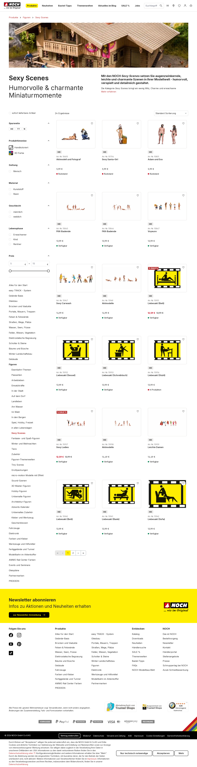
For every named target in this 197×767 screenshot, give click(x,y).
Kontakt (166, 647)
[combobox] (151, 5)
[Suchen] (161, 5)
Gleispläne (14, 570)
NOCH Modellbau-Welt (143, 670)
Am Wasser (17, 406)
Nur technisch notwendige (134, 753)
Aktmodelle (108, 303)
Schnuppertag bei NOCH (175, 665)
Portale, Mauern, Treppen (22, 311)
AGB (130, 736)
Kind (15, 239)
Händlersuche (139, 647)
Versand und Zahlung (116, 736)
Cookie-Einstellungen (155, 736)
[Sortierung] (171, 113)
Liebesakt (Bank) (111, 519)
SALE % (136, 652)
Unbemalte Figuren (21, 496)
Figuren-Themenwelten (23, 459)
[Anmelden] (185, 6)
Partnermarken (16, 575)
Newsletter (168, 643)
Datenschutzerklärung (18, 764)
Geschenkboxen (19, 523)
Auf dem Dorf (18, 396)
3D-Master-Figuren (21, 486)
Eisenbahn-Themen (21, 369)
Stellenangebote (171, 656)
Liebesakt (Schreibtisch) (114, 375)
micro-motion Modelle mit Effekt (27, 475)
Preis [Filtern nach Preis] (29, 256)
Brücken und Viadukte (20, 306)
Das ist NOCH (169, 634)
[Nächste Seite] (78, 552)
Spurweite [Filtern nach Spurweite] (29, 123)
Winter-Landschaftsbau (20, 354)
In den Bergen (18, 417)
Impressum (139, 736)
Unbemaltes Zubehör (22, 512)
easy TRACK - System (20, 290)
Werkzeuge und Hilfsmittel (22, 544)
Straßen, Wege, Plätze (20, 322)
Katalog (135, 634)
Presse (166, 661)
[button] (108, 91)
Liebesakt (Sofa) (156, 519)
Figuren (13, 364)
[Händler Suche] (173, 6)
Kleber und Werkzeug (22, 517)
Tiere (14, 449)
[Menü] (186, 703)
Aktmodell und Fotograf (68, 159)
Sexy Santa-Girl (110, 159)
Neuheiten (137, 643)
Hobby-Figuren (19, 491)
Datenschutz (98, 736)
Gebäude (13, 359)
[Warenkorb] (191, 6)
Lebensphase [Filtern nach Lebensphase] (29, 228)
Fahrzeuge (14, 528)
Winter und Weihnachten (23, 443)
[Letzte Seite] (83, 552)
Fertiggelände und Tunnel (21, 549)
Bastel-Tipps (138, 661)
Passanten (16, 375)
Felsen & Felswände (19, 317)
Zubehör (15, 454)
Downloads (137, 638)
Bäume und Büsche (19, 348)
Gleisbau (13, 301)
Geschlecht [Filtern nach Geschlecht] (29, 205)
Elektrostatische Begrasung (22, 338)
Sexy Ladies (62, 447)
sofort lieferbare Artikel (23, 113)
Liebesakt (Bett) (156, 303)
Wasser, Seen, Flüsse (19, 327)
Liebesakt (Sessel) (65, 375)
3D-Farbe (19, 153)
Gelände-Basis (16, 295)
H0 (11, 129)
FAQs (134, 665)
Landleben (16, 401)
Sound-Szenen (19, 480)
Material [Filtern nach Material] (29, 183)
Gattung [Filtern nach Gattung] (29, 165)
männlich (17, 212)
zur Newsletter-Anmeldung (29, 614)
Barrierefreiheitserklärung (178, 736)
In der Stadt (17, 391)
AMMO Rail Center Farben (22, 560)
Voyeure (152, 231)
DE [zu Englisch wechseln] (168, 5)
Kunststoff (18, 189)
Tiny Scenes (17, 464)
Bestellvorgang (170, 638)
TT (18, 129)
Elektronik (14, 533)
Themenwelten (139, 656)
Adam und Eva (155, 159)
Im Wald (15, 412)
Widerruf (87, 736)
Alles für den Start (18, 285)
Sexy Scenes (18, 433)
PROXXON (14, 581)
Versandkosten (55, 708)
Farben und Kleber (18, 538)
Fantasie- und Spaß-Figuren (25, 438)
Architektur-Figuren (21, 501)
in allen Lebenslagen (21, 427)
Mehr (181, 753)
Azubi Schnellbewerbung (175, 670)
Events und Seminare (19, 565)
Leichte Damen (155, 447)
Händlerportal (170, 652)
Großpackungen (19, 470)
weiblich (17, 216)
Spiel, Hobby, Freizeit (22, 422)
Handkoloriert (21, 147)
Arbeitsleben (17, 380)
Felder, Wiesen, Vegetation (22, 332)
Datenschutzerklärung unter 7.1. (22, 753)
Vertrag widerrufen (70, 736)
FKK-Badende (63, 231)
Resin (16, 194)
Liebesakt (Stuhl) (156, 375)
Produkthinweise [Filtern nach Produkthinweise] (29, 140)
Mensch (17, 171)
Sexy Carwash (63, 303)
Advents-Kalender (20, 507)
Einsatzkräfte (17, 385)
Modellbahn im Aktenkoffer (22, 554)
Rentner (17, 244)
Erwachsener (20, 234)
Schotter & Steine (17, 343)
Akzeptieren (163, 753)
